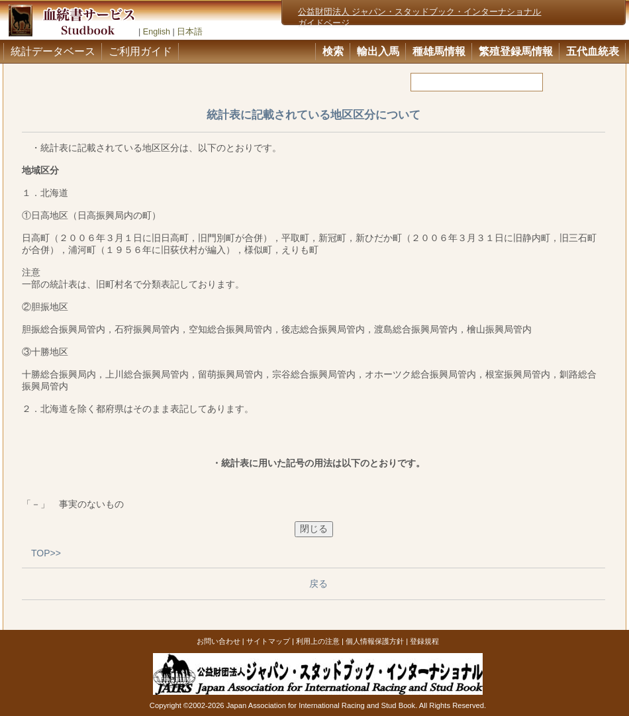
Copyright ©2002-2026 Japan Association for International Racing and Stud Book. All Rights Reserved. (318, 705)
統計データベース (53, 51)
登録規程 (424, 641)
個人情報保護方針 (375, 641)
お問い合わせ (218, 641)
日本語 (190, 31)
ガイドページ (324, 23)
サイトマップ (268, 641)
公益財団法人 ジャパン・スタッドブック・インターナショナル (420, 12)
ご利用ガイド (140, 51)
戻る (318, 583)
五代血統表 (592, 51)
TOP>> (46, 553)
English (156, 31)
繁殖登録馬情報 (516, 51)
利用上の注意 (318, 641)
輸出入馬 (378, 51)
